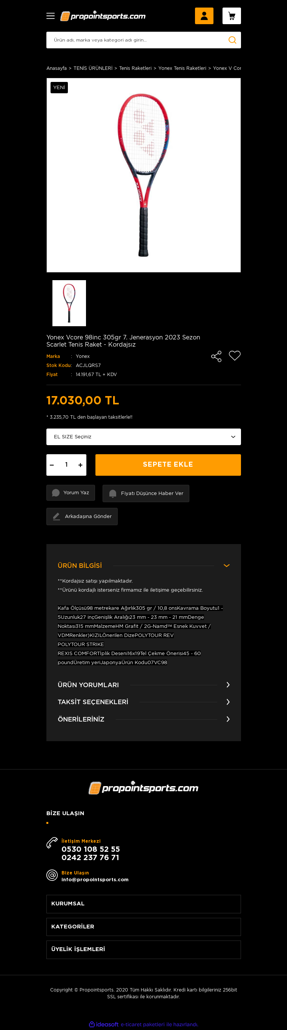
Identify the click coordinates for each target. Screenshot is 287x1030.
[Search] (143, 40)
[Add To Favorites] (235, 356)
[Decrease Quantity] (52, 465)
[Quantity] (66, 465)
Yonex (83, 356)
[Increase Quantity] (80, 465)
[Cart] (232, 16)
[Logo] (103, 16)
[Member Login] (204, 16)
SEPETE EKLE (168, 464)
